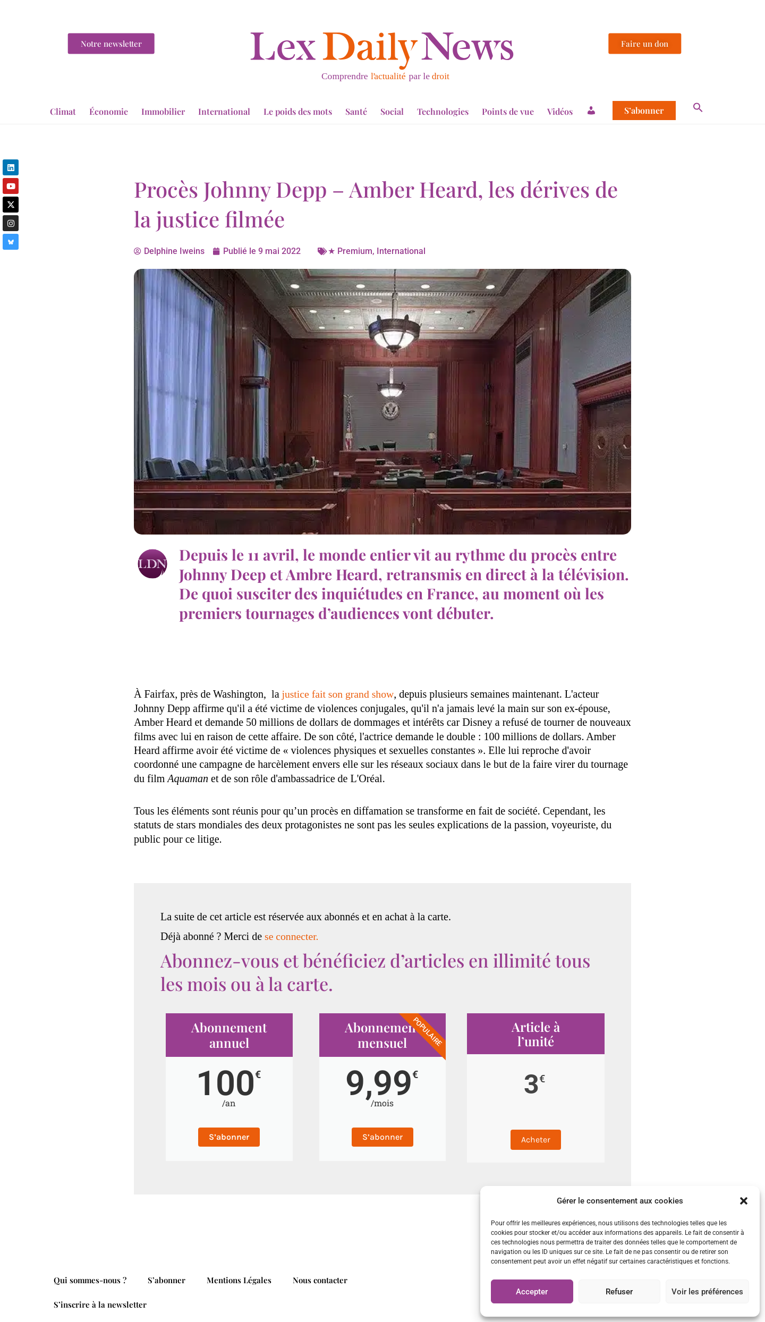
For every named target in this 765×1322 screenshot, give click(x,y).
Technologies (443, 111)
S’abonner (644, 110)
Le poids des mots (298, 111)
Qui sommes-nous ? (90, 1280)
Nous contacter (320, 1280)
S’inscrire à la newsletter (100, 1304)
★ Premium (350, 251)
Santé (356, 111)
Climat (63, 111)
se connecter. (292, 936)
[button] (743, 1201)
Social (392, 111)
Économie (108, 111)
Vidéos (560, 111)
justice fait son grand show (337, 694)
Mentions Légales (239, 1280)
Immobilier (163, 111)
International (224, 111)
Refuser (619, 1291)
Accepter (532, 1291)
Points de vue (508, 111)
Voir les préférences (707, 1291)
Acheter (535, 1139)
